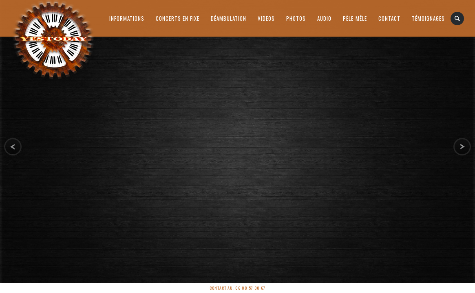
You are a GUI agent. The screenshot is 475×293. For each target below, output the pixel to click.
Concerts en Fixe (177, 18)
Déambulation (228, 18)
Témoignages (428, 18)
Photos (296, 18)
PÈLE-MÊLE (355, 18)
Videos (266, 18)
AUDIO (324, 18)
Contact (389, 18)
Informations (126, 18)
